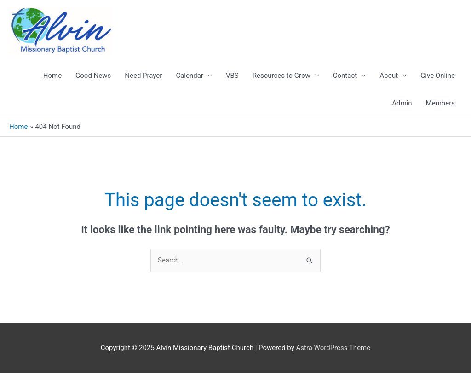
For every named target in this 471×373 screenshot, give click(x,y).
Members (440, 103)
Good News (93, 75)
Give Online (437, 75)
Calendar (189, 75)
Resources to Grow (281, 75)
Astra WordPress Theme (333, 348)
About (388, 75)
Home (52, 75)
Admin (402, 103)
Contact (345, 75)
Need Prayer (143, 75)
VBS (232, 75)
